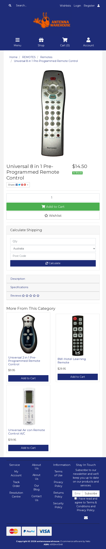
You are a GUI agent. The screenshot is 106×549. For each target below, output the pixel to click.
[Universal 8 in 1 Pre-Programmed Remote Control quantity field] (53, 197)
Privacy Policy (58, 484)
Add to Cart (53, 206)
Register (89, 5)
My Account (16, 473)
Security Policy (58, 505)
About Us (36, 476)
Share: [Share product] (17, 184)
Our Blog (36, 487)
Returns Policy (58, 494)
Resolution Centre (16, 494)
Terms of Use (58, 473)
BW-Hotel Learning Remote (72, 360)
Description (17, 278)
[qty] (53, 241)
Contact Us (36, 498)
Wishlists (65, 5)
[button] (53, 216)
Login (77, 5)
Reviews (24, 295)
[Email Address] (77, 493)
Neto (88, 541)
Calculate (53, 263)
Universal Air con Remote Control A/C (26, 431)
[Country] (53, 248)
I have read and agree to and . (85, 504)
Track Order (16, 484)
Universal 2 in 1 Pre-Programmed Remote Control (24, 361)
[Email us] (86, 518)
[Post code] (53, 256)
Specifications (19, 287)
